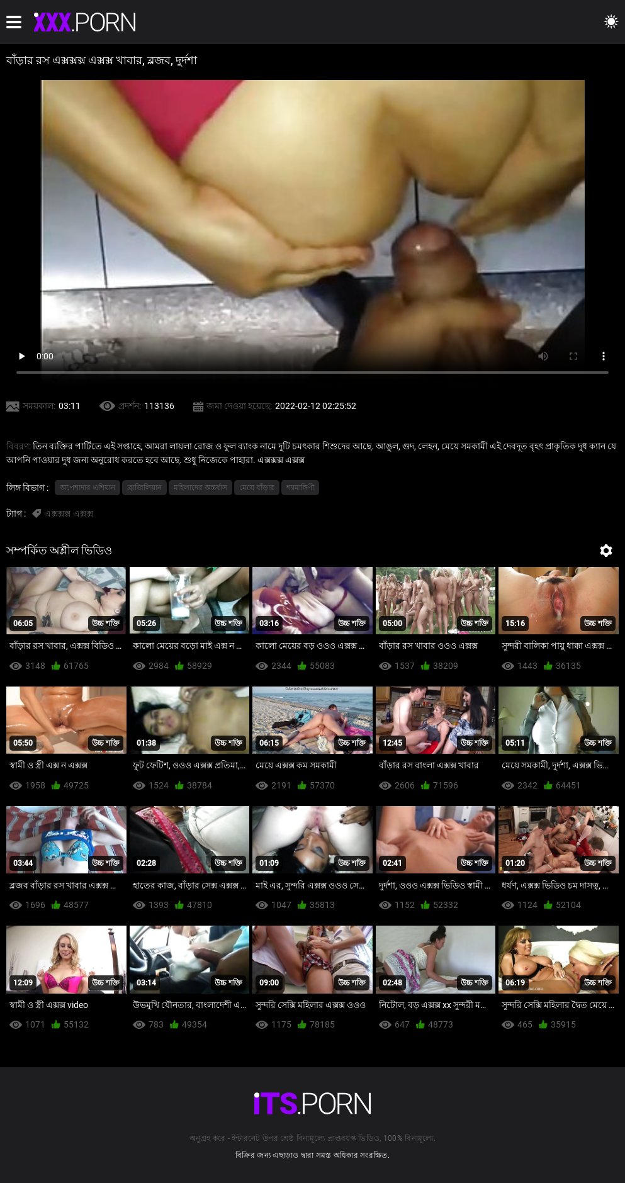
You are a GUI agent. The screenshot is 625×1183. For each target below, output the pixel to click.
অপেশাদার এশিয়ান (87, 487)
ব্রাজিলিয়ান (144, 487)
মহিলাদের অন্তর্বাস (200, 487)
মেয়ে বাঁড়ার (256, 487)
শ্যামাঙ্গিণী (300, 487)
